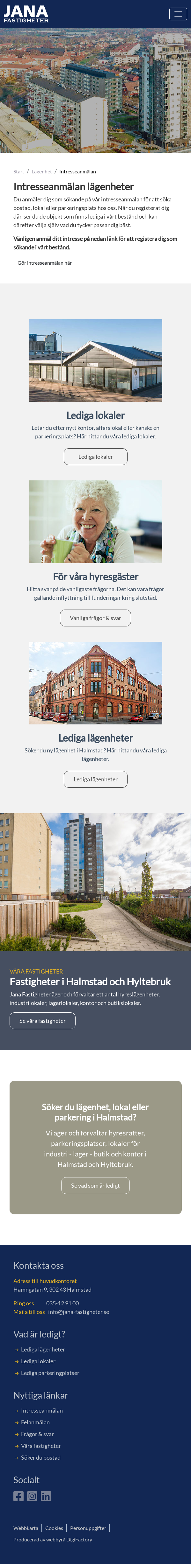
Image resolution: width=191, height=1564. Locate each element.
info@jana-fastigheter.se (78, 1311)
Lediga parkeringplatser (50, 1372)
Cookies (54, 1528)
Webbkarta (25, 1528)
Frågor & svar (37, 1433)
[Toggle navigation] (178, 14)
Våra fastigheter (41, 1445)
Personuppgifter (88, 1528)
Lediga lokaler (95, 456)
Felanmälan (35, 1422)
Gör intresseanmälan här (45, 263)
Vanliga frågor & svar (95, 617)
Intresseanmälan (42, 1410)
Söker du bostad (41, 1457)
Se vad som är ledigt (95, 1185)
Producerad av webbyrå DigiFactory (52, 1539)
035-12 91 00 (62, 1303)
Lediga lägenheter (96, 779)
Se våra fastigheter (42, 1020)
